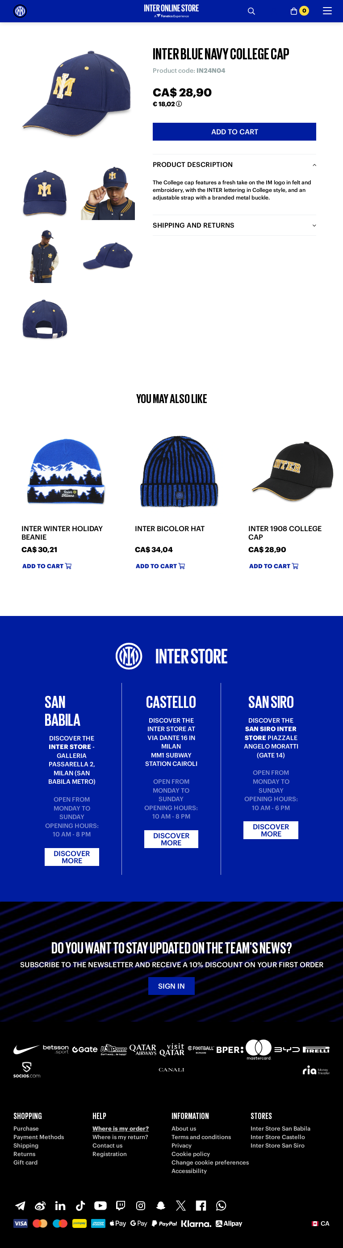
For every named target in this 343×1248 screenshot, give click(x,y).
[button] (321, 1223)
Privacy (182, 1145)
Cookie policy (191, 1154)
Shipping (25, 1145)
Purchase (26, 1128)
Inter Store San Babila (280, 1128)
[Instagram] (140, 1205)
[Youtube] (100, 1205)
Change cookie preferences (210, 1162)
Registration (109, 1154)
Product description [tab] (193, 164)
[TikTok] (80, 1205)
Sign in (171, 986)
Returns (24, 1154)
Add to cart (234, 131)
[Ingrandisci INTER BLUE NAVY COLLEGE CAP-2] (108, 193)
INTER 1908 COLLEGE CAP (285, 532)
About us (184, 1128)
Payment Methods (38, 1137)
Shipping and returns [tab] (193, 225)
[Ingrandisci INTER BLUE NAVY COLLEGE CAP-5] (45, 319)
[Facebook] (201, 1205)
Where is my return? (120, 1137)
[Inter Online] (20, 11)
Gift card (25, 1162)
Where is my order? (120, 1128)
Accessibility (189, 1171)
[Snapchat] (160, 1205)
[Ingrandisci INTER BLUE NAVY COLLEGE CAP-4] (108, 256)
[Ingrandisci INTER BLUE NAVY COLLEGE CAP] (76, 98)
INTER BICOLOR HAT (170, 528)
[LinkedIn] (60, 1205)
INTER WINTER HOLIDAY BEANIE (62, 532)
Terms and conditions (201, 1137)
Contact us (107, 1145)
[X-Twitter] (181, 1205)
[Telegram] (20, 1205)
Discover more (72, 857)
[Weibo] (40, 1205)
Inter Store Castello (278, 1137)
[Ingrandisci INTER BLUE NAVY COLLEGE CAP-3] (45, 256)
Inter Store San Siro (278, 1145)
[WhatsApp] (221, 1205)
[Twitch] (120, 1205)
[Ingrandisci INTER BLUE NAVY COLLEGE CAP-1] (45, 193)
